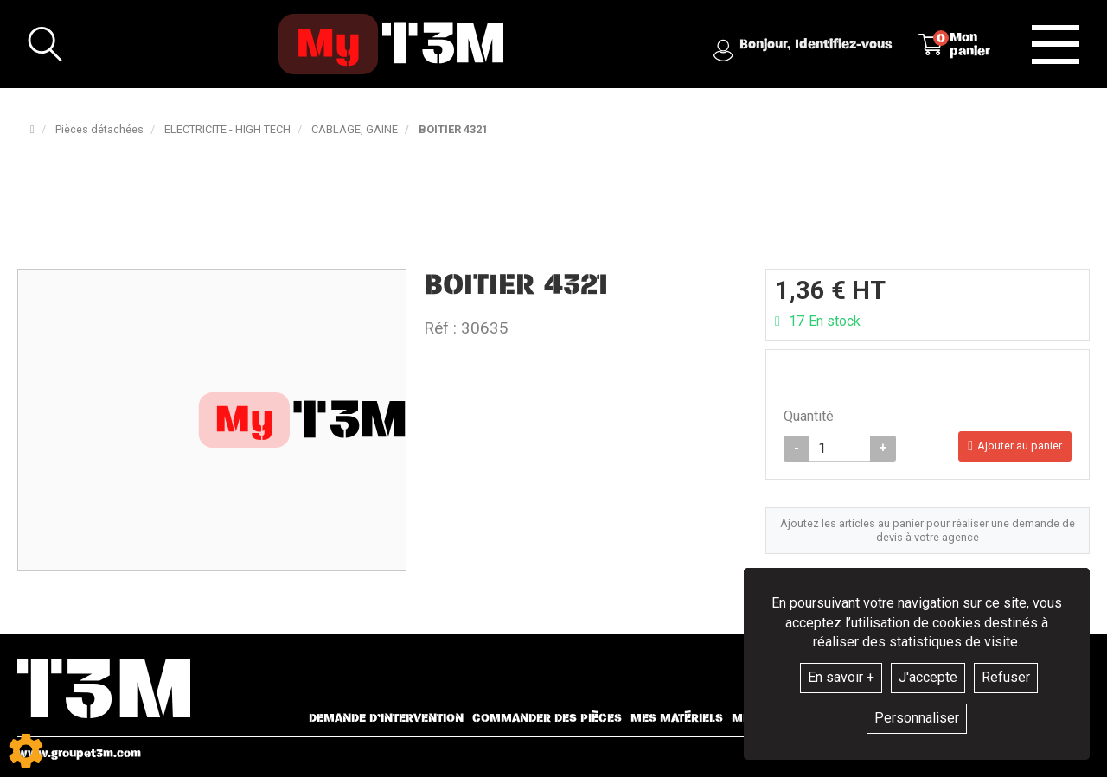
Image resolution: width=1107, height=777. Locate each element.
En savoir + (841, 677)
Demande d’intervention (386, 718)
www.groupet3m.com (79, 753)
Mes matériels (676, 718)
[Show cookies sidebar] (26, 751)
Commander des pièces (547, 718)
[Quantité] (839, 449)
